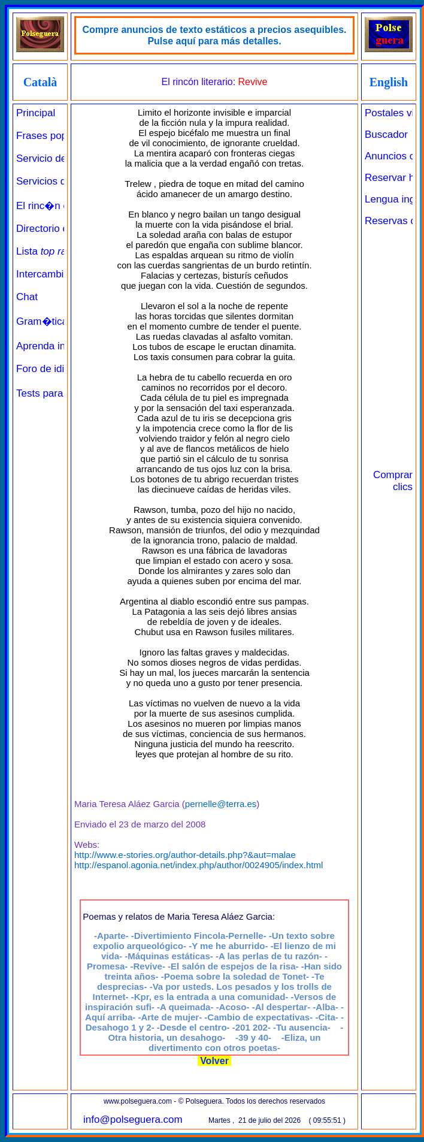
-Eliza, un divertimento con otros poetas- (235, 1042)
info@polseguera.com (133, 1119)
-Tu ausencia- (302, 1027)
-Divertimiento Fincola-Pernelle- (198, 935)
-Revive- (148, 966)
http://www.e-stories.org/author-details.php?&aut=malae (185, 855)
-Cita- (326, 1017)
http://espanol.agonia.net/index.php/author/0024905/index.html (198, 865)
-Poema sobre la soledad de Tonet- (235, 976)
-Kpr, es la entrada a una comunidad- (210, 997)
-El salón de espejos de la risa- (233, 966)
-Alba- (325, 1007)
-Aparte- (111, 935)
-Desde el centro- (193, 1027)
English (389, 82)
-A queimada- (185, 1007)
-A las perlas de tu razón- (269, 956)
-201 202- (251, 1027)
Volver (215, 1061)
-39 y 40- (253, 1037)
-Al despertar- (281, 1007)
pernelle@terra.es (220, 804)
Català (40, 82)
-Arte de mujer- (170, 1017)
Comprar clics (393, 481)
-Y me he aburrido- (228, 946)
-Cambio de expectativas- (258, 1017)
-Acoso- (233, 1007)
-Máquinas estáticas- (169, 956)
